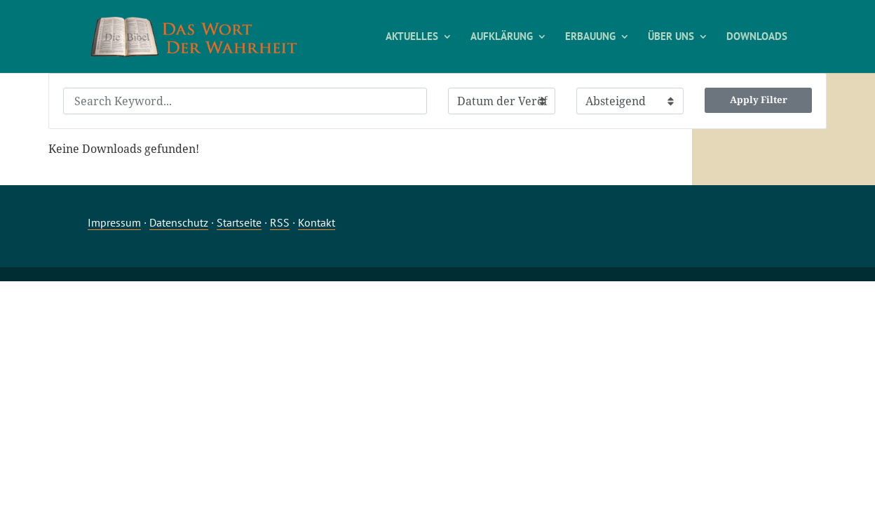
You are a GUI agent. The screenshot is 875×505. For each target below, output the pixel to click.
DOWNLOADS (756, 37)
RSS (280, 222)
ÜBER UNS (671, 37)
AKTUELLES (412, 37)
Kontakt (316, 222)
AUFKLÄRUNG (501, 37)
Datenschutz (178, 222)
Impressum (114, 222)
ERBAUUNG (590, 37)
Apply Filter (758, 99)
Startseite (239, 222)
